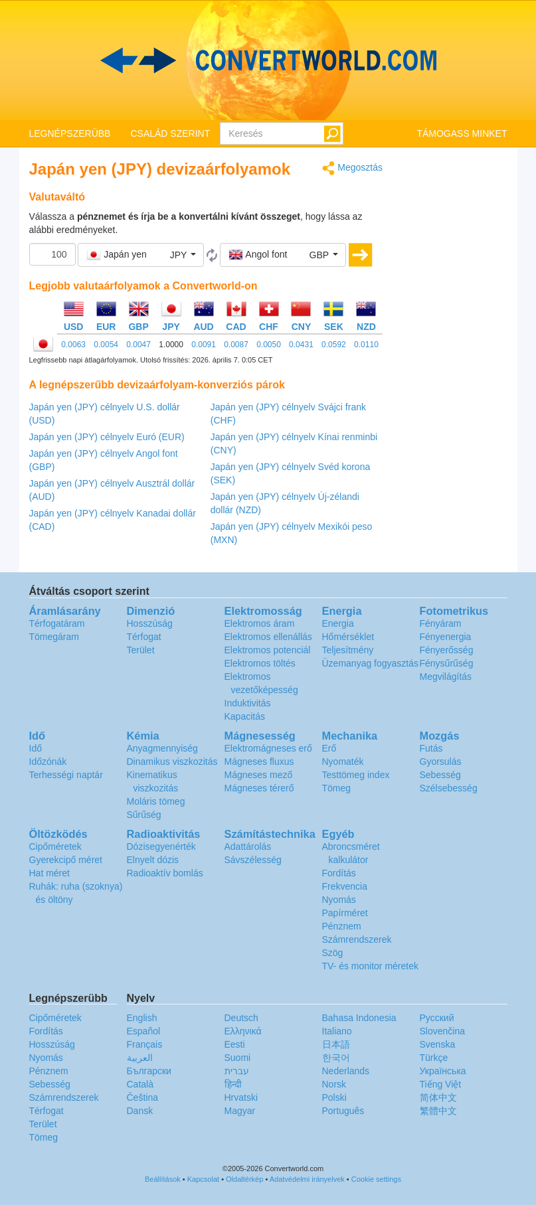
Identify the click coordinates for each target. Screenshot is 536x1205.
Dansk (140, 1110)
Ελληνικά (243, 1031)
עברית (236, 1071)
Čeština (142, 1097)
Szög (332, 952)
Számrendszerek (357, 939)
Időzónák (48, 761)
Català (140, 1084)
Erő (329, 748)
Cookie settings (376, 1179)
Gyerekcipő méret (65, 859)
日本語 (336, 1044)
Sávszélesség (253, 859)
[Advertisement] (454, 360)
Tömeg (336, 788)
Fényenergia (446, 636)
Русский (437, 1017)
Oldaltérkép (244, 1179)
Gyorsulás (441, 761)
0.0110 (366, 344)
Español (144, 1031)
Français (145, 1044)
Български (149, 1071)
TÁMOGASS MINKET (461, 133)
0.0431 (301, 344)
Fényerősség (447, 650)
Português (343, 1110)
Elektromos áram (259, 623)
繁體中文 (438, 1110)
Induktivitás (247, 703)
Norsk (334, 1084)
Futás (431, 748)
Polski (334, 1097)
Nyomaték (343, 761)
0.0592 (333, 344)
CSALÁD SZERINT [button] (170, 133)
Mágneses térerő (259, 788)
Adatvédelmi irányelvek (307, 1179)
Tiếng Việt (441, 1084)
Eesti (234, 1044)
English (142, 1017)
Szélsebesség (449, 788)
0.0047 (138, 344)
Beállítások (163, 1179)
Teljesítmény (348, 650)
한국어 (336, 1057)
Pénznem (341, 926)
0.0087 (236, 344)
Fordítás (339, 873)
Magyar (240, 1110)
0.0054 (106, 344)
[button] (141, 255)
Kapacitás (244, 716)
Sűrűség (144, 814)
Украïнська (443, 1071)
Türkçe (434, 1057)
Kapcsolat (203, 1179)
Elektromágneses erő (268, 748)
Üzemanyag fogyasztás (370, 663)
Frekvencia (344, 886)
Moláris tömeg (156, 801)
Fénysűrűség (447, 663)
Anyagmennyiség (162, 748)
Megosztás (352, 168)
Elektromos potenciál (267, 650)
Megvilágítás (446, 676)
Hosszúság (150, 623)
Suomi (237, 1057)
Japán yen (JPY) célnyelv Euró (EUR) (107, 437)
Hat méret (49, 873)
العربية (140, 1057)
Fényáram (441, 623)
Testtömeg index (356, 774)
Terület (141, 650)
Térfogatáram (57, 623)
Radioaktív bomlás (165, 873)
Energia (338, 623)
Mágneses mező (258, 774)
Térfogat (144, 636)
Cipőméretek (55, 846)
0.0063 (73, 344)
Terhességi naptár (66, 774)
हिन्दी (233, 1084)
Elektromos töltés (260, 663)
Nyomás (339, 899)
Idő (35, 748)
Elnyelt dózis (153, 859)
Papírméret (345, 913)
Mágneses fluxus (259, 761)
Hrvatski (241, 1097)
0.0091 (203, 344)
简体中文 (438, 1097)
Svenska (438, 1044)
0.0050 (268, 344)
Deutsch (241, 1017)
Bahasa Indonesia (359, 1017)
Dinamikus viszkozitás (172, 761)
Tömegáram (54, 636)
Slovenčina (443, 1031)
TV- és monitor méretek (370, 966)
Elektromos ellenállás (268, 636)
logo (268, 60)
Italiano (337, 1031)
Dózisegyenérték (161, 846)
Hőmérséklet (348, 636)
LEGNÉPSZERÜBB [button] (70, 133)
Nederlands (346, 1071)
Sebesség (440, 774)
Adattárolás (248, 846)
